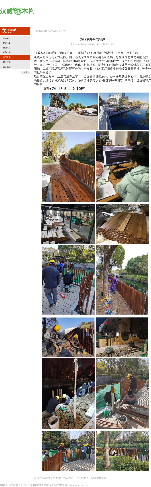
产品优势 (6, 52)
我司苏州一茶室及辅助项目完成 (94, 478)
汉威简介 (6, 38)
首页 (50, 11)
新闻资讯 (3, 485)
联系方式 (141, 11)
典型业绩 (104, 11)
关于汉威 (67, 11)
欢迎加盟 (122, 11)
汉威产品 (85, 11)
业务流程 (6, 67)
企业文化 (6, 48)
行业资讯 (6, 62)
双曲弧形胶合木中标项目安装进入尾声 (57, 478)
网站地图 (13, 485)
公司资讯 (6, 57)
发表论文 (6, 43)
